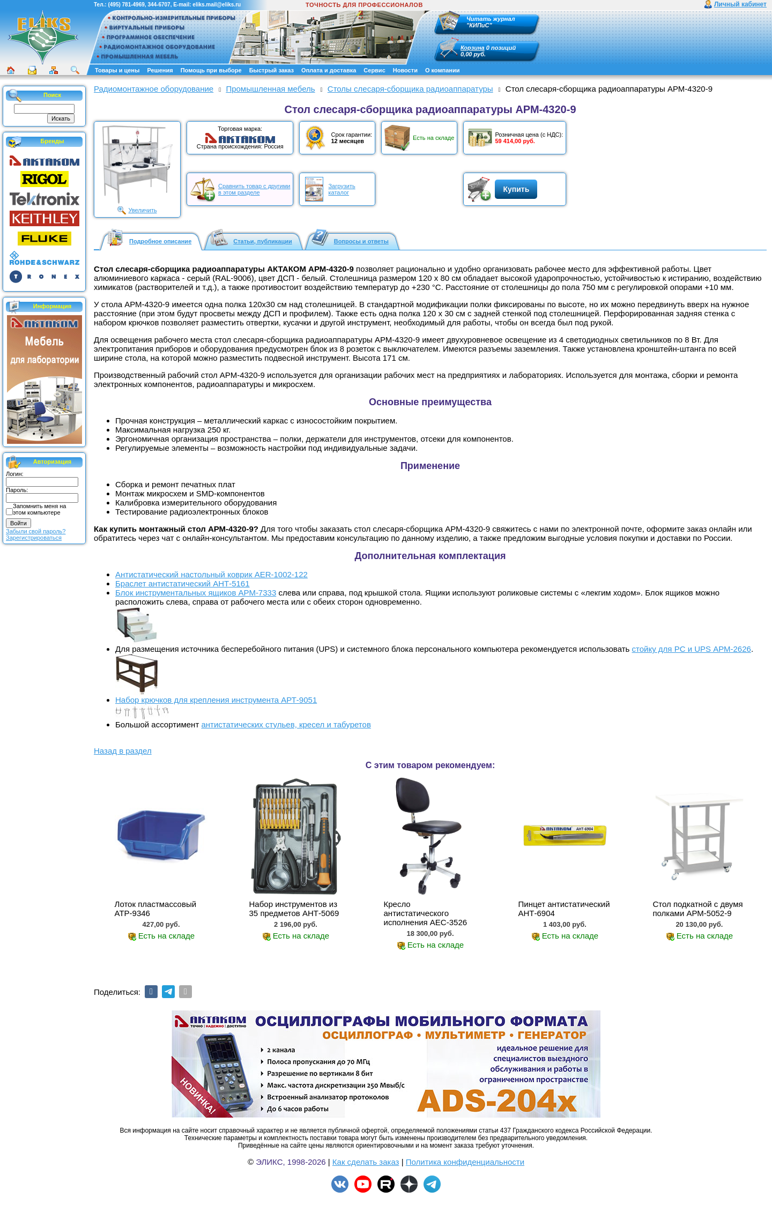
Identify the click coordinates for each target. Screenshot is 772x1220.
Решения (160, 70)
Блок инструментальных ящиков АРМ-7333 (195, 592)
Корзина (473, 47)
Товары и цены (117, 70)
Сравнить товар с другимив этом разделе (254, 189)
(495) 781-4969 (126, 5)
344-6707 (158, 5)
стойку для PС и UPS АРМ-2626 (691, 648)
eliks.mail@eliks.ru (216, 5)
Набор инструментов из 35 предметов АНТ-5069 (294, 908)
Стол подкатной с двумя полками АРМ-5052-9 (697, 908)
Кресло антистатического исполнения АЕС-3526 (425, 913)
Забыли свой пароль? (35, 531)
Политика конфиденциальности (465, 1161)
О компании (442, 70)
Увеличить (142, 210)
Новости (405, 70)
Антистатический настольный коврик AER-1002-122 (211, 574)
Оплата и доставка (328, 70)
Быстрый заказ (271, 70)
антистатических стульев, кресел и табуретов (285, 724)
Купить (516, 189)
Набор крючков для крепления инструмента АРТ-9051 (216, 699)
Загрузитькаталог (341, 189)
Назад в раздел (123, 750)
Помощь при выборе (211, 70)
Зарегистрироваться (34, 537)
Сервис (374, 70)
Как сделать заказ (365, 1161)
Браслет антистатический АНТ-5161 (182, 583)
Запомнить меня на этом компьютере (39, 509)
